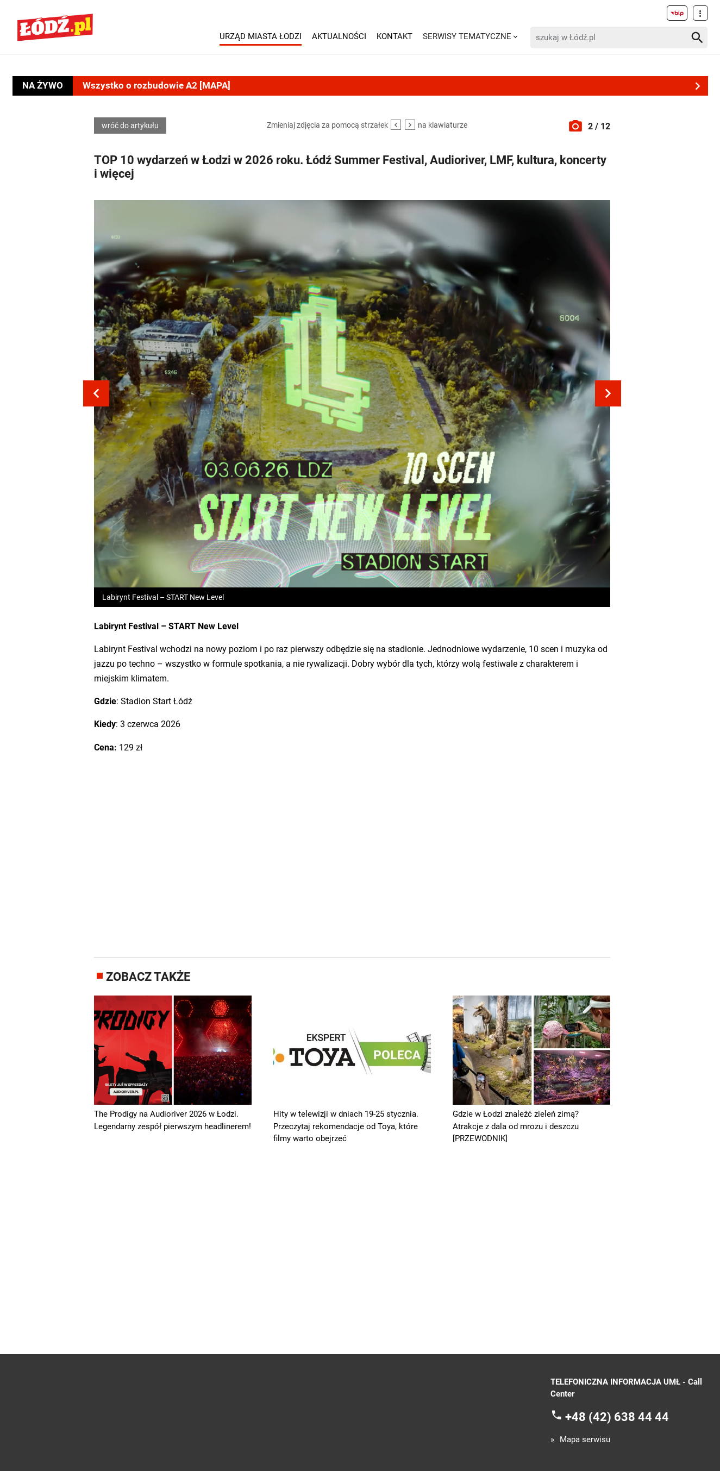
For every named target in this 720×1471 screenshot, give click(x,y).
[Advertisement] (352, 853)
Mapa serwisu (585, 1440)
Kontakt (394, 36)
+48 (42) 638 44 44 (617, 1417)
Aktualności (339, 36)
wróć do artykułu (130, 125)
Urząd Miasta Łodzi (261, 36)
